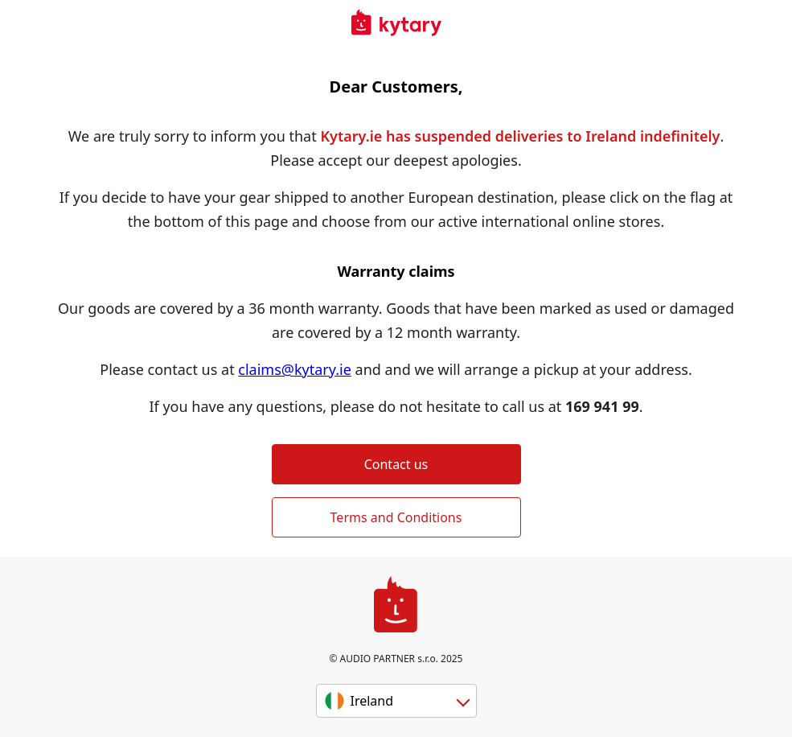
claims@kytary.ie (294, 369)
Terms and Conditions (396, 517)
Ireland (372, 701)
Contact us (396, 464)
